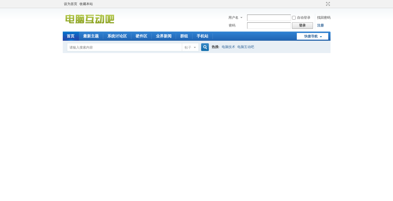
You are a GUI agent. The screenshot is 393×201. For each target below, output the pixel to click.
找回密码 (324, 18)
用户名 (233, 18)
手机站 (202, 36)
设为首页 (70, 4)
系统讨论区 (117, 36)
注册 (320, 25)
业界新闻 (164, 36)
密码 (232, 25)
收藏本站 (86, 4)
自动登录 (301, 18)
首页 (70, 36)
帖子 (188, 47)
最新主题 (91, 36)
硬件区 (141, 36)
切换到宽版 (327, 3)
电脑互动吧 (245, 47)
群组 (184, 36)
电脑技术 (228, 47)
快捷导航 (311, 36)
